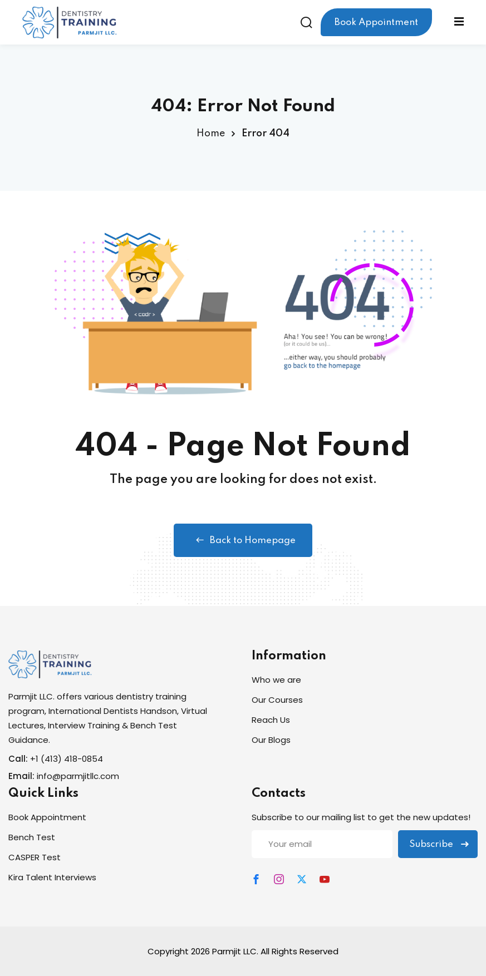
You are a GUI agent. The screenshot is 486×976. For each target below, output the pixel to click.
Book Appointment (376, 22)
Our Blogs (271, 740)
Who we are (276, 680)
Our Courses (277, 700)
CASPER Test (34, 857)
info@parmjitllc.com (78, 776)
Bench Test (31, 837)
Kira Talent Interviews (52, 877)
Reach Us (271, 720)
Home (211, 134)
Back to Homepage (243, 540)
